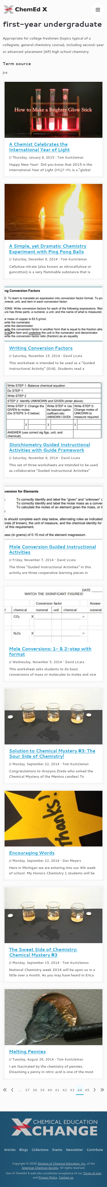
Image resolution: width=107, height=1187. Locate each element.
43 (72, 1089)
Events (57, 1149)
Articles (9, 1149)
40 (49, 1089)
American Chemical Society (40, 1168)
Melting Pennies (27, 1051)
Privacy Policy (48, 1177)
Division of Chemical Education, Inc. (62, 1163)
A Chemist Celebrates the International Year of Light (39, 147)
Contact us (66, 1177)
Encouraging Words (32, 853)
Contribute (95, 1149)
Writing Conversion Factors (41, 348)
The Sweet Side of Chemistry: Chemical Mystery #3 (43, 952)
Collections (40, 1149)
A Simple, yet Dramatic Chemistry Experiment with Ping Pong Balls (47, 248)
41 (57, 1089)
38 (35, 1089)
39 (42, 1089)
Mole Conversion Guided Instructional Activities (52, 549)
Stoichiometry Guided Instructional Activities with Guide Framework (49, 447)
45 (87, 1089)
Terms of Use (92, 1173)
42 (64, 1089)
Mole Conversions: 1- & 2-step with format (50, 651)
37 (27, 1089)
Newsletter (74, 1149)
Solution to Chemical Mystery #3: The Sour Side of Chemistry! (52, 753)
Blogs (23, 1149)
